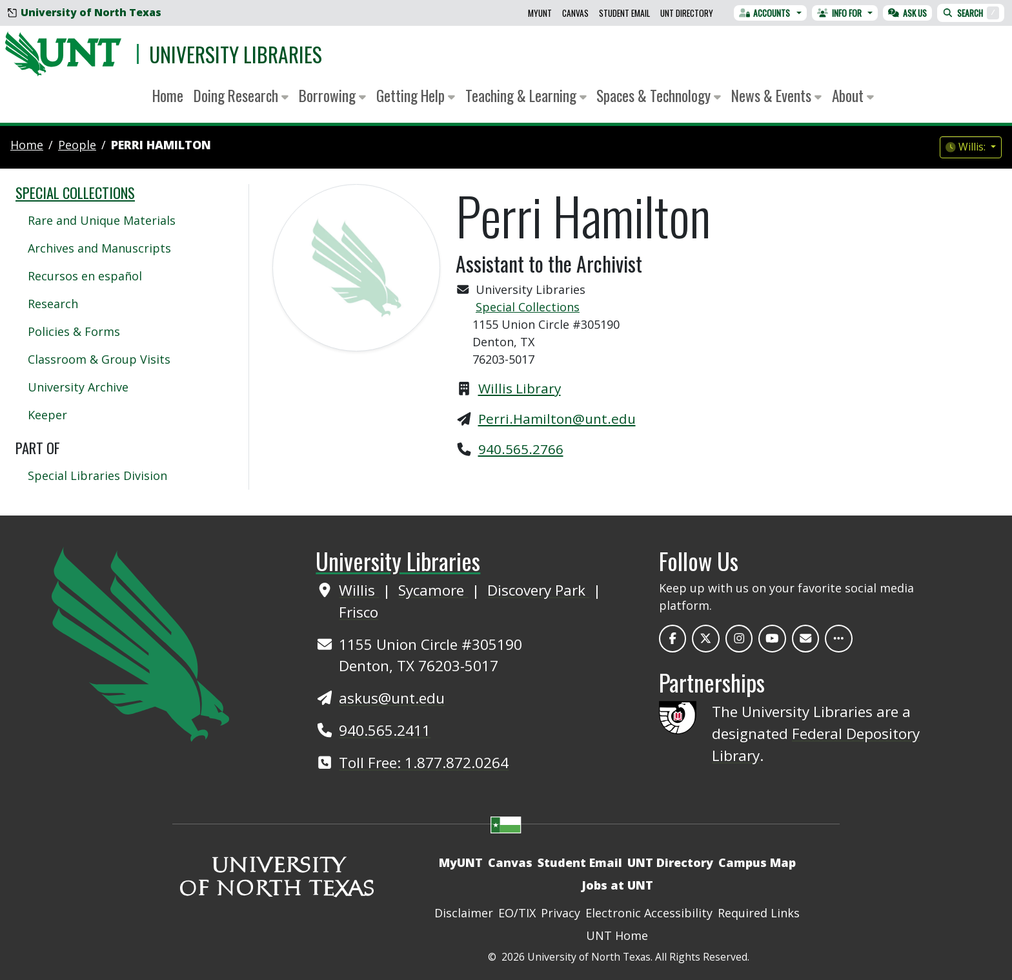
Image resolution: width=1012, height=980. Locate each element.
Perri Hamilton (161, 144)
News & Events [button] (776, 95)
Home (167, 95)
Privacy (560, 913)
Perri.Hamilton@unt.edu (557, 419)
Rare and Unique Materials (102, 220)
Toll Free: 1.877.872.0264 (424, 763)
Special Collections (528, 307)
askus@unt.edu (392, 698)
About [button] (853, 95)
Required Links (759, 913)
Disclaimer (463, 913)
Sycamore (433, 590)
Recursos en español (85, 276)
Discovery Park (538, 590)
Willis (359, 590)
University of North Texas (84, 12)
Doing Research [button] (241, 95)
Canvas (575, 12)
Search (970, 12)
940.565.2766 (520, 449)
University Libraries (235, 54)
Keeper (47, 414)
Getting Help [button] (415, 95)
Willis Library (519, 388)
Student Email (624, 12)
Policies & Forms (74, 331)
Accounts (765, 12)
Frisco (358, 612)
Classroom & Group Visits (99, 359)
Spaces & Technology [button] (658, 95)
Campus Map (757, 862)
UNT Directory (686, 12)
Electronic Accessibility (649, 913)
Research (53, 303)
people (77, 144)
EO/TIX (517, 913)
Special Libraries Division (97, 475)
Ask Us (907, 12)
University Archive (78, 387)
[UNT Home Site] (140, 643)
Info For (839, 12)
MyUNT (540, 12)
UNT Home (617, 935)
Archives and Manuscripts (99, 248)
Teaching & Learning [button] (526, 95)
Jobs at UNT (617, 885)
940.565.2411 (384, 730)
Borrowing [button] (332, 95)
